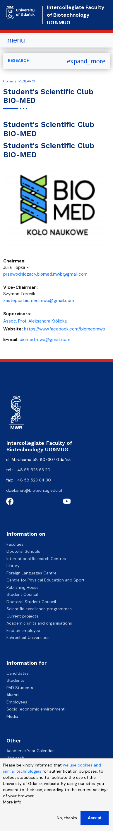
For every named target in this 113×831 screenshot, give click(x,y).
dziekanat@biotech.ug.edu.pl (34, 490)
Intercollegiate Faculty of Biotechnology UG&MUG (76, 15)
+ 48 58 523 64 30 (32, 480)
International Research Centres (36, 558)
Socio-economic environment (35, 709)
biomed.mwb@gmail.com (45, 339)
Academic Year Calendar (30, 750)
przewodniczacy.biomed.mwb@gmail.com (45, 274)
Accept (95, 818)
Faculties (14, 544)
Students (15, 680)
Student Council (22, 594)
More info (12, 802)
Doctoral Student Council (31, 601)
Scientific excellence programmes (39, 608)
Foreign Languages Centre (31, 573)
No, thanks (67, 818)
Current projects (22, 616)
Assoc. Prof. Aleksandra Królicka (35, 321)
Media (12, 716)
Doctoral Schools (23, 551)
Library (13, 565)
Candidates (17, 673)
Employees (16, 702)
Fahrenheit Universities (27, 637)
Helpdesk (15, 758)
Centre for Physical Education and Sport (45, 580)
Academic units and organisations (39, 623)
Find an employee (23, 630)
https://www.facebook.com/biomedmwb (64, 329)
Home (8, 81)
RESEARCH (27, 81)
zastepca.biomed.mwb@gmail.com (38, 300)
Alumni (12, 694)
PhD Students (19, 687)
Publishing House (22, 587)
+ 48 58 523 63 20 (32, 469)
